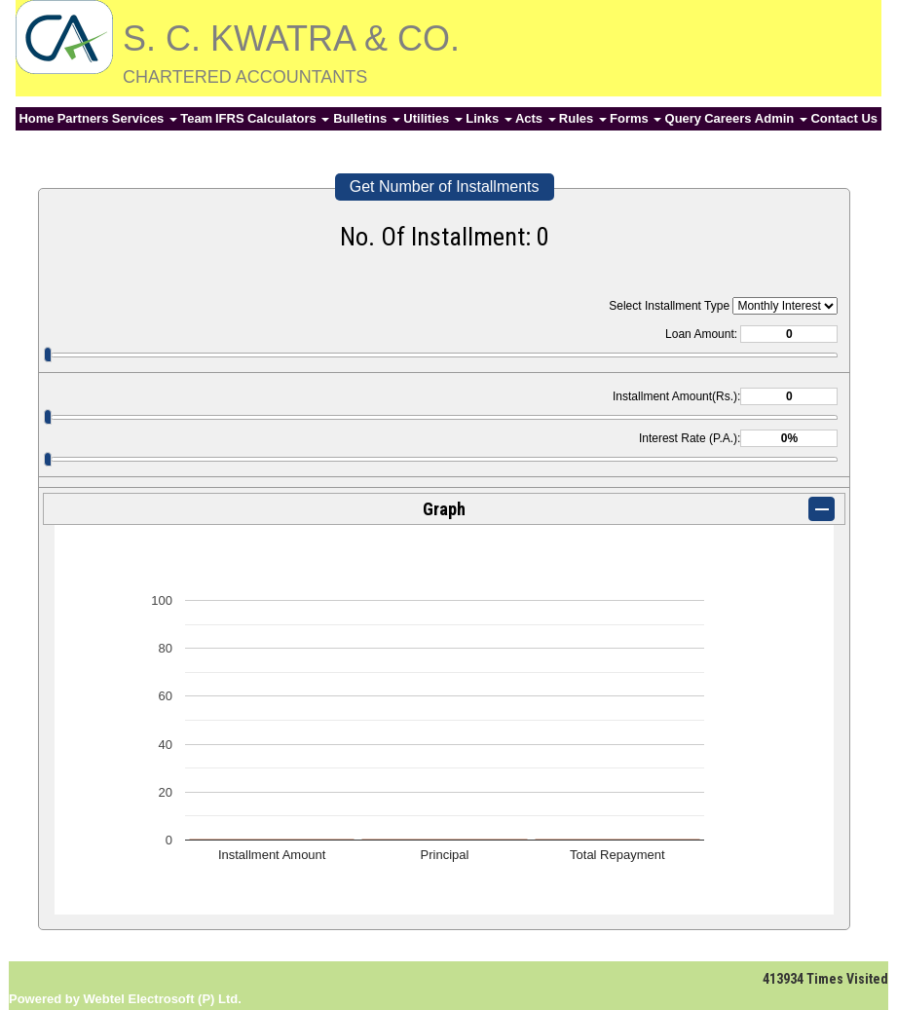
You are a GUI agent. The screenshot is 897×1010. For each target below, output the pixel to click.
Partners (83, 118)
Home (36, 118)
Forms (635, 118)
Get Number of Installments (445, 186)
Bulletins (366, 118)
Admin (781, 118)
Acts (535, 118)
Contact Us (844, 118)
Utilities (433, 118)
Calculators (288, 118)
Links (489, 118)
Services (144, 118)
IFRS (229, 118)
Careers (727, 118)
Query (683, 118)
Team (196, 118)
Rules (583, 118)
